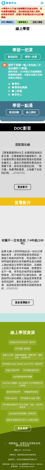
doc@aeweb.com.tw (26, 466)
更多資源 (23, 428)
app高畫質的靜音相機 (22, 377)
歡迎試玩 (13, 56)
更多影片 (23, 187)
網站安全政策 (22, 445)
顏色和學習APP (13, 392)
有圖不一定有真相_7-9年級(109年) (23, 242)
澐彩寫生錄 (22, 144)
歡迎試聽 (14, 112)
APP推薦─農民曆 (22, 349)
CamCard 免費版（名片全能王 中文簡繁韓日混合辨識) (22, 384)
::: (5, 443)
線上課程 (31, 112)
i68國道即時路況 (31, 392)
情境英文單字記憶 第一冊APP (22, 342)
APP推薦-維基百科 (31, 370)
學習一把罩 (31, 56)
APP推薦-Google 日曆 (30, 398)
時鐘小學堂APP (12, 370)
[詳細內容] (19, 172)
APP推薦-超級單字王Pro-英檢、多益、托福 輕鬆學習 (22, 406)
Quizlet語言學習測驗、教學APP (22, 413)
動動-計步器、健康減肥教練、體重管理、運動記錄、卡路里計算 (22, 356)
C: (9, 91)
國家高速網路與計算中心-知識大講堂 (22, 420)
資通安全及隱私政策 (30, 443)
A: (9, 83)
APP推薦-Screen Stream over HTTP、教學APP (22, 364)
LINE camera (11, 398)
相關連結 (13, 443)
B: (9, 87)
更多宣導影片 (22, 302)
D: (9, 94)
